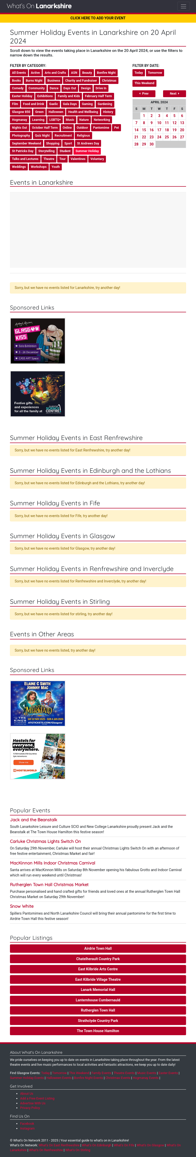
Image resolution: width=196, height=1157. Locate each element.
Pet (116, 127)
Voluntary (97, 159)
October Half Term (45, 127)
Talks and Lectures (25, 159)
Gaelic (53, 104)
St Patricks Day (22, 151)
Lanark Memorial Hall (98, 990)
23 (152, 137)
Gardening (105, 104)
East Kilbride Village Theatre (98, 979)
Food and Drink (33, 104)
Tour (62, 159)
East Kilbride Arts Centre (98, 969)
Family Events (101, 1073)
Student (64, 151)
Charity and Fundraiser (81, 80)
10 (159, 123)
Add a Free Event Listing (37, 1098)
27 (182, 137)
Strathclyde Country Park (98, 1021)
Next (174, 93)
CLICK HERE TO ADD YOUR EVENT (98, 18)
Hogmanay (19, 120)
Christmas (109, 80)
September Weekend (26, 143)
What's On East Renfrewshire (59, 1145)
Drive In (101, 88)
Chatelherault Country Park (98, 959)
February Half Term (98, 96)
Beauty (87, 73)
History (108, 112)
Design (86, 88)
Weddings (19, 167)
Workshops (39, 167)
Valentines (78, 159)
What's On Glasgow (150, 1145)
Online (67, 127)
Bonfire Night (106, 73)
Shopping (52, 143)
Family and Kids (69, 96)
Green (39, 112)
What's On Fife (124, 1145)
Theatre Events (124, 1073)
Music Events (146, 1073)
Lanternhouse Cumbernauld (98, 1000)
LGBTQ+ (55, 120)
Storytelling (46, 151)
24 (159, 137)
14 (136, 130)
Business (53, 80)
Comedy (17, 88)
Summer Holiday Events (27, 1078)
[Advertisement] (98, 230)
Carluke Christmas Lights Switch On (45, 841)
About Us (26, 1093)
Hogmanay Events (145, 1078)
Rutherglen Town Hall (98, 1010)
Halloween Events (58, 1078)
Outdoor (82, 127)
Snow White (21, 906)
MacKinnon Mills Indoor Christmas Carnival (52, 863)
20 (182, 130)
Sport (68, 143)
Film (15, 104)
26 (175, 137)
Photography (21, 135)
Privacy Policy (30, 1108)
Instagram (27, 1128)
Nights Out (19, 127)
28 (136, 144)
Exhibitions (45, 96)
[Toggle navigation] (183, 6)
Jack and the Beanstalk (33, 819)
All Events (19, 73)
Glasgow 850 (21, 112)
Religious (83, 135)
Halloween (55, 112)
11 (167, 123)
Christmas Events (117, 1078)
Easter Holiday (22, 96)
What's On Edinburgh (97, 1145)
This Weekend (144, 83)
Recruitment (63, 135)
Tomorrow (155, 73)
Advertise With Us (32, 1103)
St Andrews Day (88, 143)
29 (144, 144)
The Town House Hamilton (98, 1031)
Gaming (87, 104)
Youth (56, 167)
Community (37, 88)
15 (144, 130)
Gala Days (70, 104)
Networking (102, 120)
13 (182, 123)
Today (138, 73)
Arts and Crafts (55, 73)
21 (136, 137)
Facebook (27, 1123)
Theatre (48, 159)
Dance (54, 88)
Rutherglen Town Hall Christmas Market (49, 884)
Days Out (70, 88)
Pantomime (101, 127)
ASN (74, 73)
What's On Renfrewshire (46, 1150)
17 (159, 130)
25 (167, 137)
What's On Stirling (77, 1150)
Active (35, 73)
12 (175, 123)
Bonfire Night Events (88, 1078)
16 (152, 130)
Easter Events (168, 1073)
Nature (84, 120)
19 (175, 130)
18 (167, 130)
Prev (144, 93)
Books (16, 80)
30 (152, 144)
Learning (38, 120)
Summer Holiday (87, 151)
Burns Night (34, 80)
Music (70, 120)
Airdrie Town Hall (98, 948)
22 (144, 137)
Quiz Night (42, 135)
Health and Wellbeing (83, 112)
